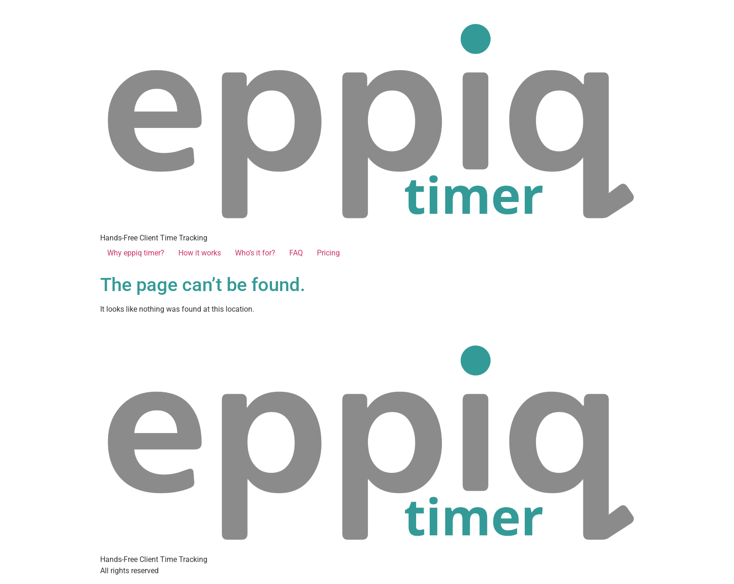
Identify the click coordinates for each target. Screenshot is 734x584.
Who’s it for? (255, 252)
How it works (199, 252)
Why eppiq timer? (135, 252)
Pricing (328, 252)
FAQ (296, 252)
